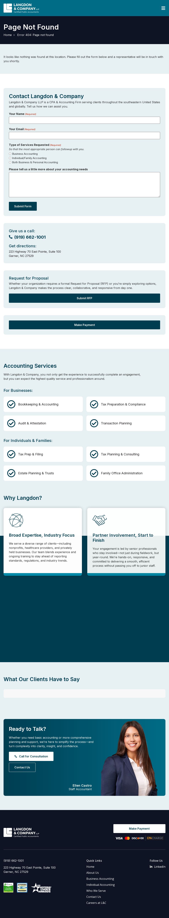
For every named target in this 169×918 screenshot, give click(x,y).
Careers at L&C (96, 891)
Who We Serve (96, 879)
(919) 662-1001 (14, 848)
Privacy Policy (51, 912)
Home (8, 35)
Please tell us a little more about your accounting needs (48, 169)
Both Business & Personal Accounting (35, 162)
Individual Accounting (100, 873)
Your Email (22, 129)
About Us (92, 861)
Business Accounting (25, 153)
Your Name (22, 113)
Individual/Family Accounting (29, 158)
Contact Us (93, 885)
